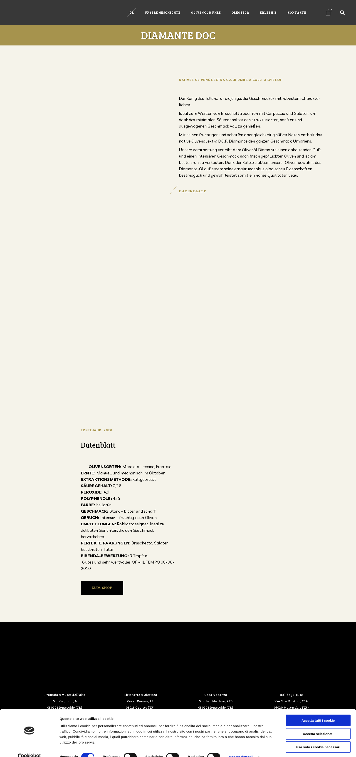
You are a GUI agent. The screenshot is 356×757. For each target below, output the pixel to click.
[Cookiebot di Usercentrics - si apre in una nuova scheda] (29, 748)
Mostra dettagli (241, 748)
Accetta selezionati (318, 725)
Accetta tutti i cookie (318, 712)
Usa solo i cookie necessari (318, 738)
